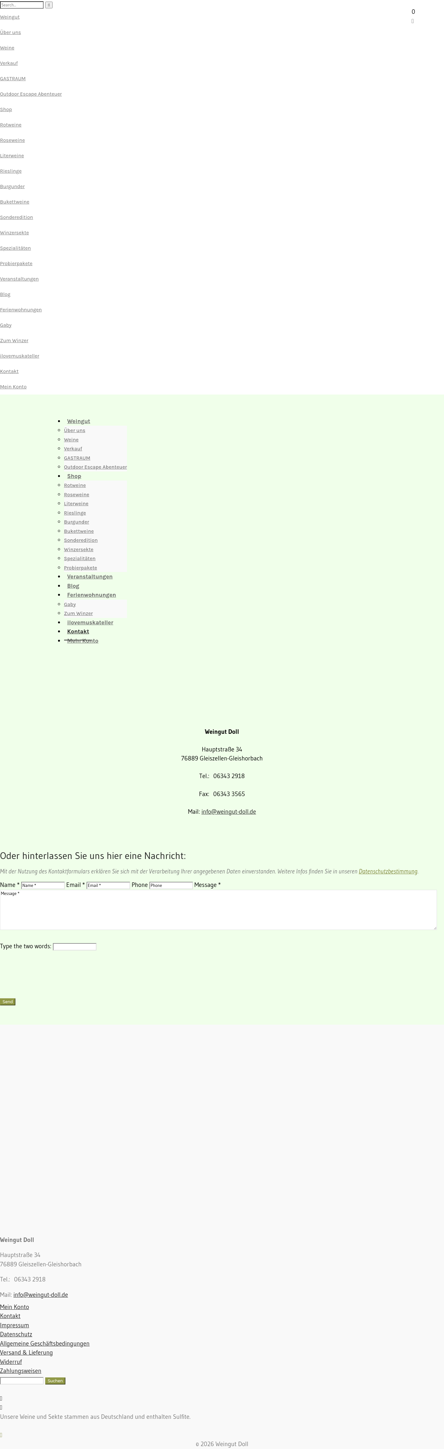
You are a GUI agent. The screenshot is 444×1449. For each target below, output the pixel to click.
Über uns (10, 32)
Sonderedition (16, 217)
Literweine (12, 155)
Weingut (10, 17)
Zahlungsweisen (20, 1371)
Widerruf (11, 1362)
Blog (5, 294)
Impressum (14, 1325)
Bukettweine (14, 202)
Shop (6, 109)
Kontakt (9, 371)
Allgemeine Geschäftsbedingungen (45, 1343)
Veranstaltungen (19, 279)
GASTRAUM (13, 78)
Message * (208, 885)
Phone (140, 885)
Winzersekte (14, 233)
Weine (7, 48)
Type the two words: (25, 946)
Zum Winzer (14, 340)
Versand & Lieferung (26, 1352)
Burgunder (12, 186)
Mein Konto (13, 387)
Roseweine (12, 140)
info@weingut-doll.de (228, 811)
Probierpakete (16, 263)
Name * (10, 885)
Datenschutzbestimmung (388, 871)
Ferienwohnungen (21, 310)
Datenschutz (16, 1334)
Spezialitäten (15, 248)
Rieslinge (10, 171)
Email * (75, 885)
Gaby (6, 325)
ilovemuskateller (19, 356)
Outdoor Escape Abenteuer (31, 94)
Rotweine (10, 125)
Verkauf (9, 63)
